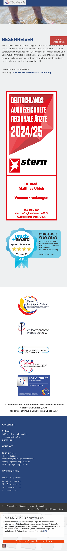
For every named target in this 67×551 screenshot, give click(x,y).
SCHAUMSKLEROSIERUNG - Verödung (31, 72)
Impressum (30, 509)
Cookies (61, 509)
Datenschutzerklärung (46, 509)
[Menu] (61, 4)
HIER (45, 531)
